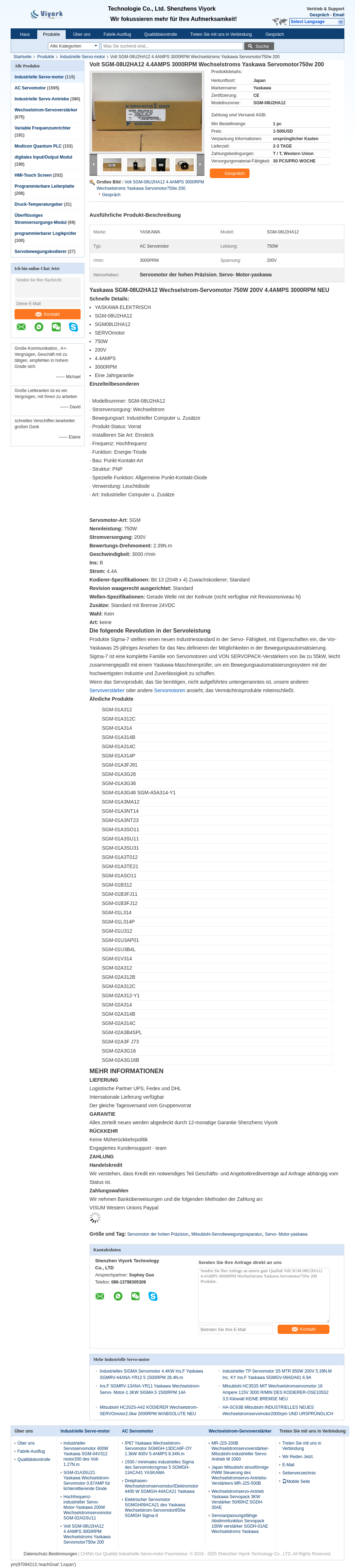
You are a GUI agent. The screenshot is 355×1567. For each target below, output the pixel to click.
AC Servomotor (30, 87)
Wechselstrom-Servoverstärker (46, 109)
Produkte (51, 34)
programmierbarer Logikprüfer (45, 233)
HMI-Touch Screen (33, 175)
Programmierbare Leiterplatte (44, 186)
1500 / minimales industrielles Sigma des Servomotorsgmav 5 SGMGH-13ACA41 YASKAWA (159, 1467)
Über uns (82, 34)
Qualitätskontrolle (160, 34)
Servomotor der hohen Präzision (158, 1234)
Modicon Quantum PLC (38, 146)
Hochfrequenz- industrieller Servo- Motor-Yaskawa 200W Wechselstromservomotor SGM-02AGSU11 (88, 1507)
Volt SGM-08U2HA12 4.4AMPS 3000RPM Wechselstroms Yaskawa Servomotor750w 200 (87, 1534)
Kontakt (48, 314)
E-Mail (288, 1464)
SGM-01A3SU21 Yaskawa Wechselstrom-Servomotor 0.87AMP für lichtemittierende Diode (87, 1480)
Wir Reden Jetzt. (298, 1456)
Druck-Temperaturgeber (39, 204)
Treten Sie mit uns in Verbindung (221, 34)
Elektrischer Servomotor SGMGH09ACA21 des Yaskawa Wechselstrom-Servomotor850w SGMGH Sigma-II (155, 1507)
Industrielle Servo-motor (82, 56)
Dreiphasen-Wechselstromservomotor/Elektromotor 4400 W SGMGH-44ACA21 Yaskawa (161, 1486)
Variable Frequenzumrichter (43, 128)
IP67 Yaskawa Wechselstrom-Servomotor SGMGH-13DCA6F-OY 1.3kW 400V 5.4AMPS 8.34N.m (158, 1448)
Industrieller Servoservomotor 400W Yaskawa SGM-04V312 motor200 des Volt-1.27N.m (86, 1454)
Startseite (22, 56)
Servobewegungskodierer (41, 251)
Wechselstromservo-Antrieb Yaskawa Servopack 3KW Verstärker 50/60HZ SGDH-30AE (238, 1499)
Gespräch (319, 14)
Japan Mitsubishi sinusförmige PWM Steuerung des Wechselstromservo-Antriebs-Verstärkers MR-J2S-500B (240, 1475)
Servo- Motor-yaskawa (286, 1234)
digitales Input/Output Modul (43, 157)
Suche (262, 46)
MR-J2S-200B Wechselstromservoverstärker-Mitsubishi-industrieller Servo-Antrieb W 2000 (240, 1451)
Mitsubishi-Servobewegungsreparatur (226, 1234)
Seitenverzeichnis (299, 1473)
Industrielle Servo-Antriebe (42, 98)
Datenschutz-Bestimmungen (50, 1553)
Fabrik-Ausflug (117, 34)
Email (338, 14)
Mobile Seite (296, 1481)
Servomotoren (169, 690)
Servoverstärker (107, 690)
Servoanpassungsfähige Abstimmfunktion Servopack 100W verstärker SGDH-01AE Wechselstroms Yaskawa (240, 1523)
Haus (25, 34)
